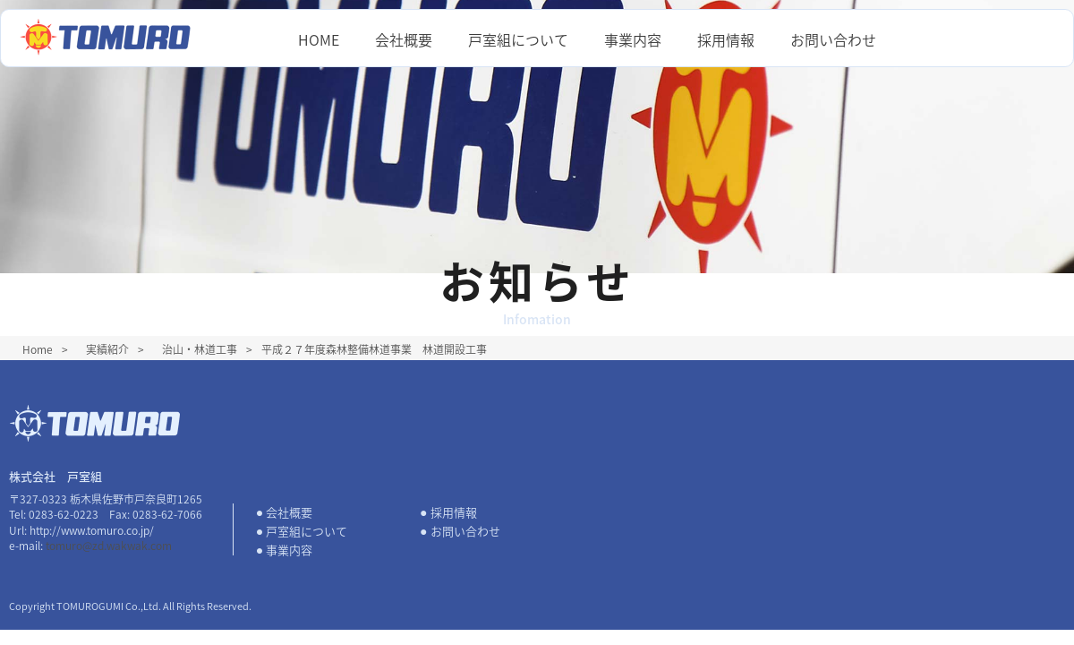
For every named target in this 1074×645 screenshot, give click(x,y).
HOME (318, 39)
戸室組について (518, 39)
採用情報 (725, 39)
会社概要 (403, 39)
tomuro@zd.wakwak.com (109, 546)
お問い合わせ (833, 39)
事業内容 (632, 39)
